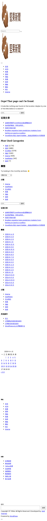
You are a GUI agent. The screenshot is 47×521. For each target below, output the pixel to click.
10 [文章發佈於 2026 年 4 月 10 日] (10, 360)
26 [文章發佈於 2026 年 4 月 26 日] (15, 366)
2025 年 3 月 (9, 267)
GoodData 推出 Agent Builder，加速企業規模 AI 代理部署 (25, 135)
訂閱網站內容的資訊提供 (13, 321)
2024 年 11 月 (9, 277)
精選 (6, 72)
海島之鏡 (8, 476)
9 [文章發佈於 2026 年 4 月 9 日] (8, 360)
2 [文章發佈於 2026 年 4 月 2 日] (8, 357)
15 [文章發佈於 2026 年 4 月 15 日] (6, 363)
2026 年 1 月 (9, 242)
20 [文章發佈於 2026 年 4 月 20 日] (2, 366)
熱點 (6, 77)
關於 (6, 87)
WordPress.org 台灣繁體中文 (15, 326)
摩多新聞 (8, 463)
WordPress (14, 516)
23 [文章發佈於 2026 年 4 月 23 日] (9, 366)
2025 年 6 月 (9, 260)
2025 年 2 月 (9, 270)
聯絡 (6, 84)
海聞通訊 (8, 471)
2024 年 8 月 (9, 285)
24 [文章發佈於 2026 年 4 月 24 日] (11, 366)
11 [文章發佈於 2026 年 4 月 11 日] (12, 360)
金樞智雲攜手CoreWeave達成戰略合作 (18, 123)
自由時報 (8, 469)
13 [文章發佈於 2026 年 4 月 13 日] (1, 363)
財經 (6, 82)
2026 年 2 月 (9, 239)
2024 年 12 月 (9, 275)
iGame (7, 92)
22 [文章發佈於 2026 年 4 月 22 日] (6, 366)
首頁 (6, 66)
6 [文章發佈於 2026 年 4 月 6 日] (1, 360)
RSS (6, 89)
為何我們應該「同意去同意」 (14, 125)
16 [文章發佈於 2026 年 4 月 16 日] (8, 363)
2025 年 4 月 (9, 265)
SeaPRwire (9, 158)
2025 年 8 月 (9, 255)
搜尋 (2, 504)
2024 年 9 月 (9, 283)
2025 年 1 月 (9, 272)
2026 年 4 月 (9, 234)
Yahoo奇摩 (9, 466)
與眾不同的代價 (10, 128)
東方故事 (8, 479)
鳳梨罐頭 (8, 474)
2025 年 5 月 (9, 262)
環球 (6, 74)
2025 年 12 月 (9, 244)
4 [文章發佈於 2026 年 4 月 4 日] (13, 357)
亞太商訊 (8, 151)
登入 (6, 318)
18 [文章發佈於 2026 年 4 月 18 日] (13, 363)
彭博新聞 (8, 461)
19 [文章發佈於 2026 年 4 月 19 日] (15, 363)
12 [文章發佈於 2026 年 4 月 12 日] (15, 360)
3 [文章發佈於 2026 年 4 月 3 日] (10, 357)
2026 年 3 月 (9, 237)
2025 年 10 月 (9, 249)
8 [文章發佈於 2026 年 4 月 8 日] (6, 360)
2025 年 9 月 (9, 252)
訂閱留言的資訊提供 (12, 324)
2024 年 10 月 (9, 280)
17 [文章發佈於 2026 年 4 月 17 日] (10, 363)
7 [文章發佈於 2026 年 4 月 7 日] (3, 360)
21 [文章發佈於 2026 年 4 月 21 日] (4, 366)
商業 (6, 79)
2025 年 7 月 (9, 257)
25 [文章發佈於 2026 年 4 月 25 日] (13, 366)
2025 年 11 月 (9, 247)
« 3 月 (3, 372)
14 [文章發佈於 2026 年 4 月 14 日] (4, 363)
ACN (6, 69)
